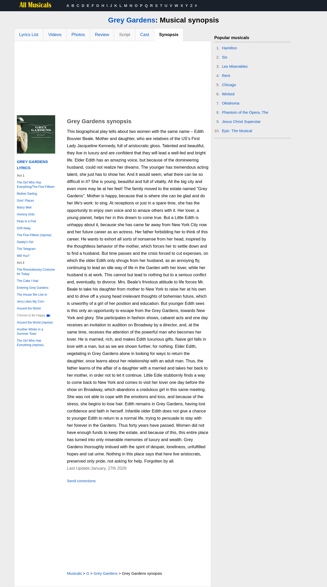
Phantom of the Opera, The (245, 112)
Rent (226, 75)
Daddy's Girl (25, 242)
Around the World (29, 308)
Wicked (228, 94)
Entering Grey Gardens (32, 288)
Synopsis (169, 34)
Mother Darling (27, 193)
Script (124, 34)
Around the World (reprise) (35, 322)
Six (224, 57)
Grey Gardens (131, 20)
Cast (144, 34)
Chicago (229, 85)
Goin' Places (25, 200)
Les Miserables (235, 66)
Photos (78, 34)
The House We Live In (32, 294)
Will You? (23, 256)
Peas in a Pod (26, 221)
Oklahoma (230, 103)
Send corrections (81, 481)
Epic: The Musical (237, 131)
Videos (55, 34)
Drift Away (24, 228)
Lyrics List (28, 34)
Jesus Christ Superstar (241, 121)
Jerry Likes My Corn (30, 301)
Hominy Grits (25, 214)
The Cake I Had (27, 281)
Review (102, 34)
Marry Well (24, 207)
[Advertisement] (112, 79)
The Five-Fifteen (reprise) (34, 235)
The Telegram (26, 249)
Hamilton (229, 48)
